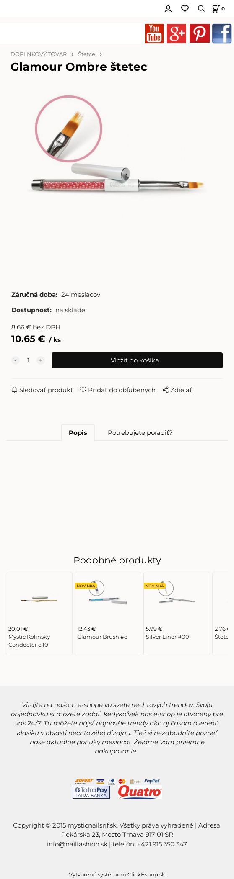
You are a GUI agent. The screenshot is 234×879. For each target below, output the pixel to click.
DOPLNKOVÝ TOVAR (38, 54)
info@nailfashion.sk (77, 844)
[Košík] (217, 8)
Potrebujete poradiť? (140, 433)
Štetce (86, 54)
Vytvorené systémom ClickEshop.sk (117, 874)
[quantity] (28, 360)
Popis (78, 433)
